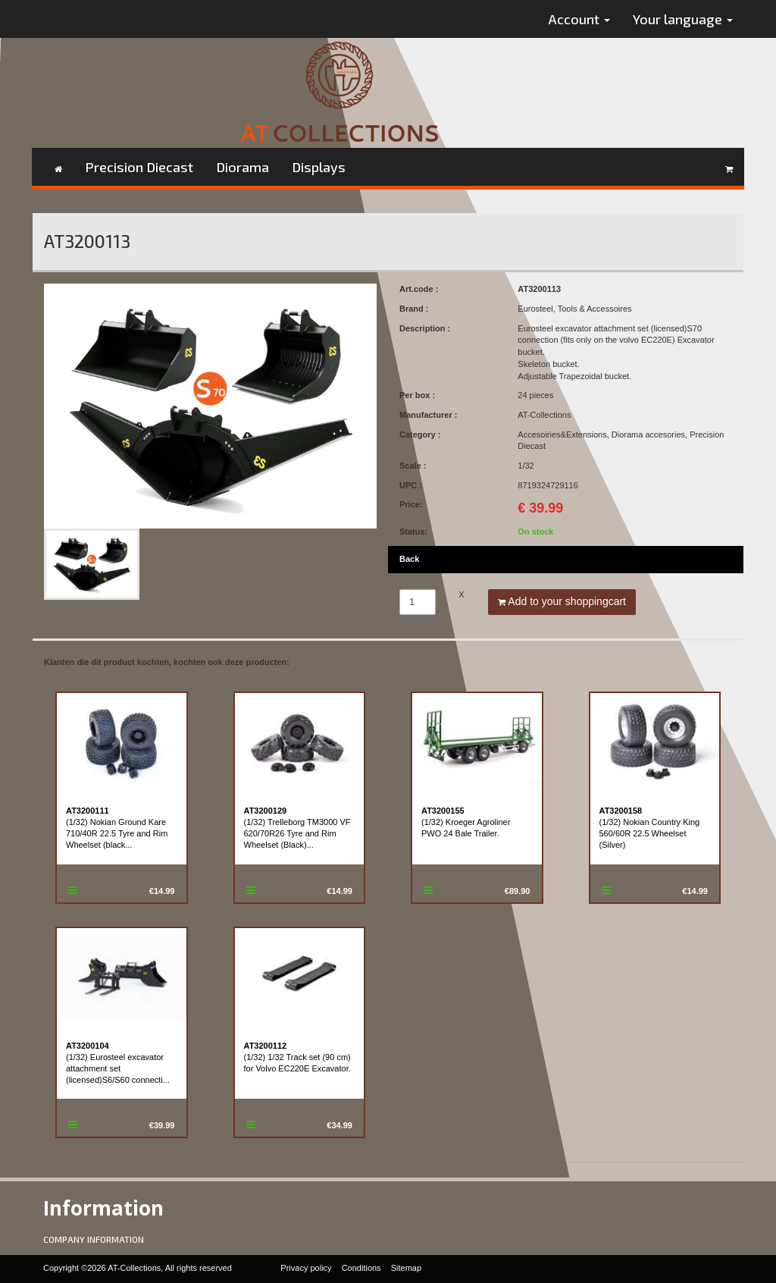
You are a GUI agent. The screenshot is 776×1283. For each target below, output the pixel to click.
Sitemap (406, 1267)
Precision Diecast (139, 166)
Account (579, 19)
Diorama (242, 166)
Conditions (361, 1267)
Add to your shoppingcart (562, 601)
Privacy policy (305, 1267)
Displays (319, 166)
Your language (683, 19)
